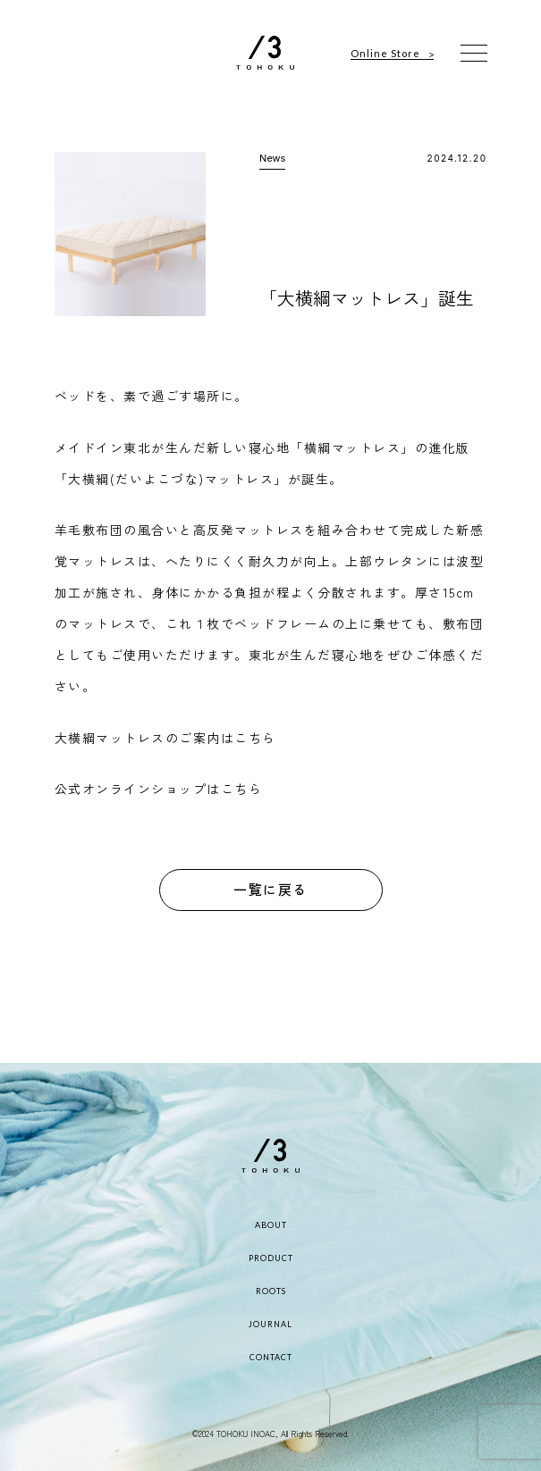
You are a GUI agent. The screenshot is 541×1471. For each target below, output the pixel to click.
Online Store (385, 53)
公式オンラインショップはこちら (159, 789)
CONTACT (270, 1357)
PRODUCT (271, 1258)
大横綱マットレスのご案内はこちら (165, 738)
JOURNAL (270, 1324)
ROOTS (271, 1291)
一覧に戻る (270, 889)
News (272, 158)
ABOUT (271, 1225)
